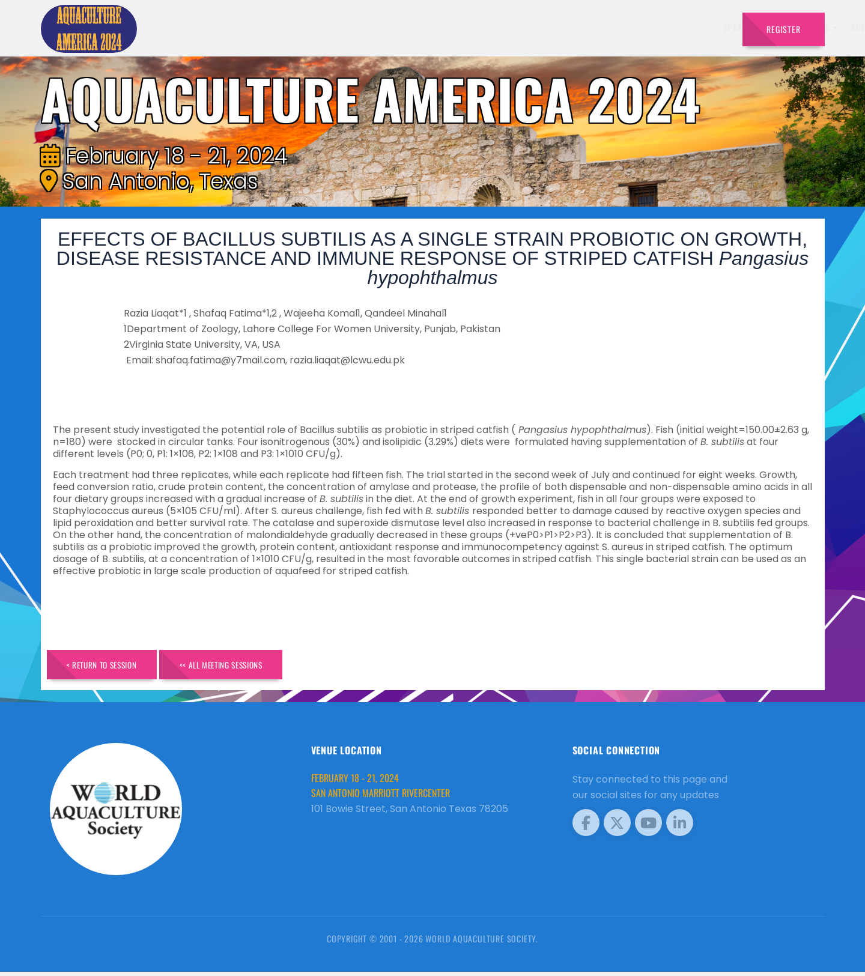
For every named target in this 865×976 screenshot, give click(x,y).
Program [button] (655, 27)
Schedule (547, 27)
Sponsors (601, 27)
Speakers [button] (419, 27)
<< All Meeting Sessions (249, 666)
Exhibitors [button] (483, 27)
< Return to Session (111, 666)
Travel (710, 27)
